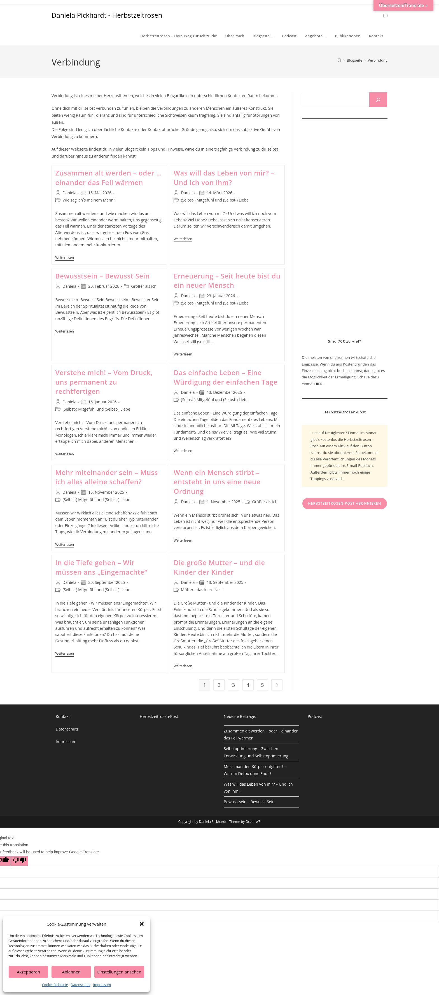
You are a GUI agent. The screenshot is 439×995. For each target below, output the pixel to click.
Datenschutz (80, 984)
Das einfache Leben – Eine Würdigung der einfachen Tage (225, 377)
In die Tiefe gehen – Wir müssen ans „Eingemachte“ (101, 567)
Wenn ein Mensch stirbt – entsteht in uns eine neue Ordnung (217, 482)
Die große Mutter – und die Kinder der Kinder (219, 567)
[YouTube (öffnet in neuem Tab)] (385, 15)
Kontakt (63, 716)
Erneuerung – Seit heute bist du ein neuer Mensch (227, 280)
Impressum (102, 984)
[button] (141, 924)
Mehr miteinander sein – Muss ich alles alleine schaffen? (106, 477)
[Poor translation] (19, 861)
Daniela (69, 192)
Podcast (315, 716)
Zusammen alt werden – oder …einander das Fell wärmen (108, 177)
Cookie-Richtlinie (55, 984)
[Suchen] (378, 99)
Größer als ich (144, 286)
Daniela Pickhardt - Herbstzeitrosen (107, 15)
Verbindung (377, 60)
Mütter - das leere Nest (202, 589)
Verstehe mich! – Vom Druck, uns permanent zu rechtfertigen (104, 382)
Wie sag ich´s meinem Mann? (89, 200)
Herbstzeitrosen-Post (159, 716)
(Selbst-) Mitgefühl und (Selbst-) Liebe (215, 200)
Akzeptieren (28, 972)
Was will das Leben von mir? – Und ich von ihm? (224, 177)
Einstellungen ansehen (119, 972)
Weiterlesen (64, 258)
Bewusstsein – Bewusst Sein (102, 275)
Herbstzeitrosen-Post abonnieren (344, 503)
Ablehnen (71, 972)
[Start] (339, 60)
